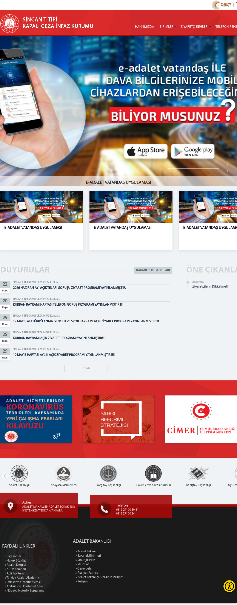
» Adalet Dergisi (15, 594)
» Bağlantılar (13, 585)
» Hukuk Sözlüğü (15, 589)
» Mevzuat (111, 566)
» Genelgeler (113, 570)
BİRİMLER (167, 27)
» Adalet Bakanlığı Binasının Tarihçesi (128, 579)
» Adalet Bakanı (114, 553)
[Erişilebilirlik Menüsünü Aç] (229, 586)
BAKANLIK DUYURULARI (153, 270)
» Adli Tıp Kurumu (16, 602)
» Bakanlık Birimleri (117, 557)
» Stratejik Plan (114, 562)
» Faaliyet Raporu (115, 574)
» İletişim (110, 583)
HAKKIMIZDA (144, 27)
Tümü (86, 368)
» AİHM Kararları (15, 598)
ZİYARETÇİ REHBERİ (194, 27)
